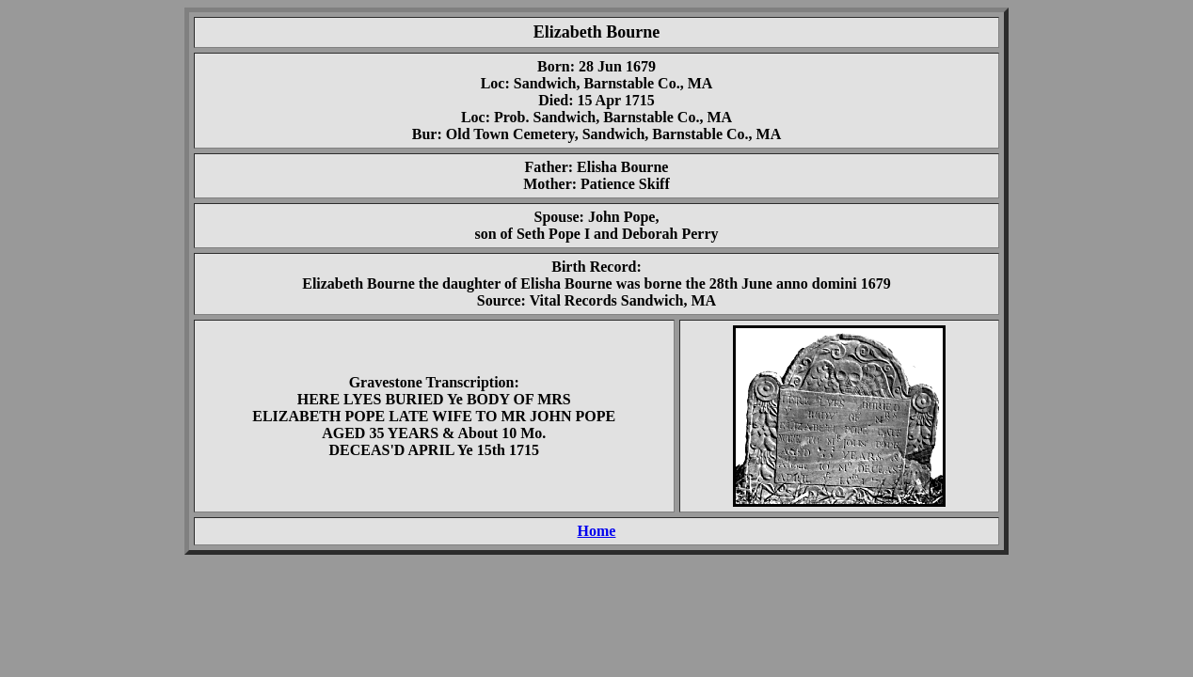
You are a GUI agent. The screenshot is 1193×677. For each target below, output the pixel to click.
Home (597, 531)
